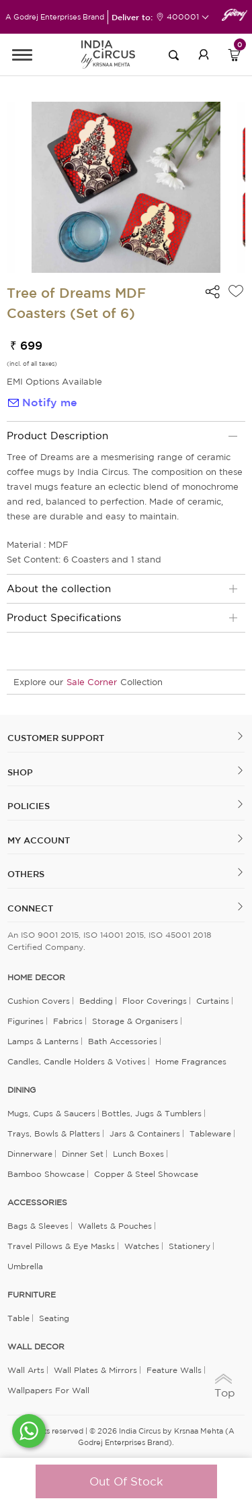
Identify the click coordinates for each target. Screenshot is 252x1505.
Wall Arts (25, 1370)
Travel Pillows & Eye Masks (61, 1246)
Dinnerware (29, 1153)
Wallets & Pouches (115, 1225)
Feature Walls (174, 1370)
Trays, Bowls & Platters (53, 1133)
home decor (36, 977)
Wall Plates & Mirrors (95, 1370)
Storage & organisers (135, 1021)
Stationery (189, 1246)
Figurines (25, 1021)
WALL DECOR (36, 1347)
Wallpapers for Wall (48, 1390)
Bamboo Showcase (46, 1174)
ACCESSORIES (37, 1202)
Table (18, 1318)
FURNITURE (31, 1295)
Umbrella (25, 1266)
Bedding (96, 1000)
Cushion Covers (38, 1000)
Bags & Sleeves (38, 1225)
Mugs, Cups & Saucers (51, 1113)
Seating (54, 1318)
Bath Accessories (122, 1041)
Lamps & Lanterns (43, 1041)
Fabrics (68, 1021)
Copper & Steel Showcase (146, 1174)
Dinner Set (82, 1153)
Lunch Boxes (138, 1153)
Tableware (210, 1133)
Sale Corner (92, 682)
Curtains (212, 1000)
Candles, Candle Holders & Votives (76, 1061)
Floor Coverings (154, 1000)
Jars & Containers (145, 1133)
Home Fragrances (190, 1061)
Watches (141, 1246)
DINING (21, 1090)
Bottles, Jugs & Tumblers (151, 1113)
